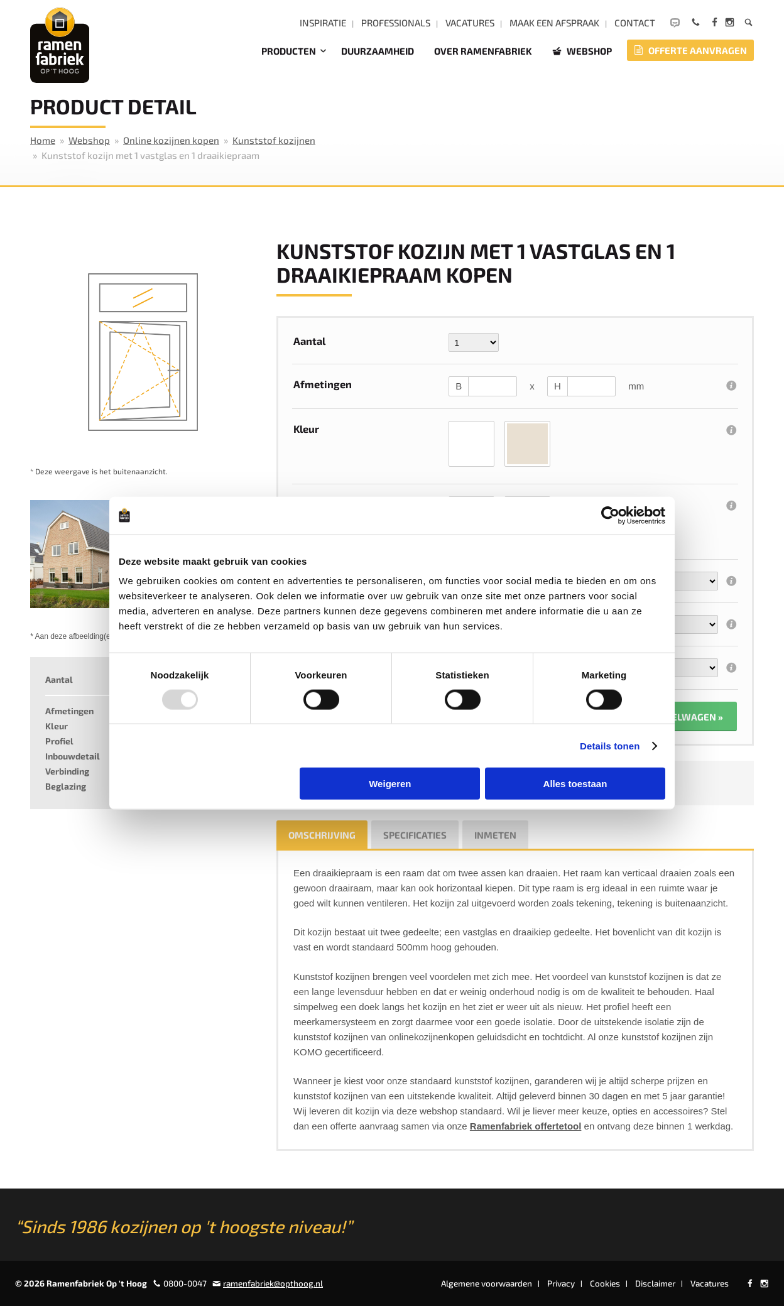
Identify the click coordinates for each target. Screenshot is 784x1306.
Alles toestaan (575, 783)
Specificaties (415, 835)
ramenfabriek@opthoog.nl (273, 1283)
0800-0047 (185, 1283)
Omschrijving (322, 835)
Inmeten (495, 835)
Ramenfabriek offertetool (526, 1126)
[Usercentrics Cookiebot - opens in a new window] (610, 515)
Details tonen (610, 745)
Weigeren (390, 783)
